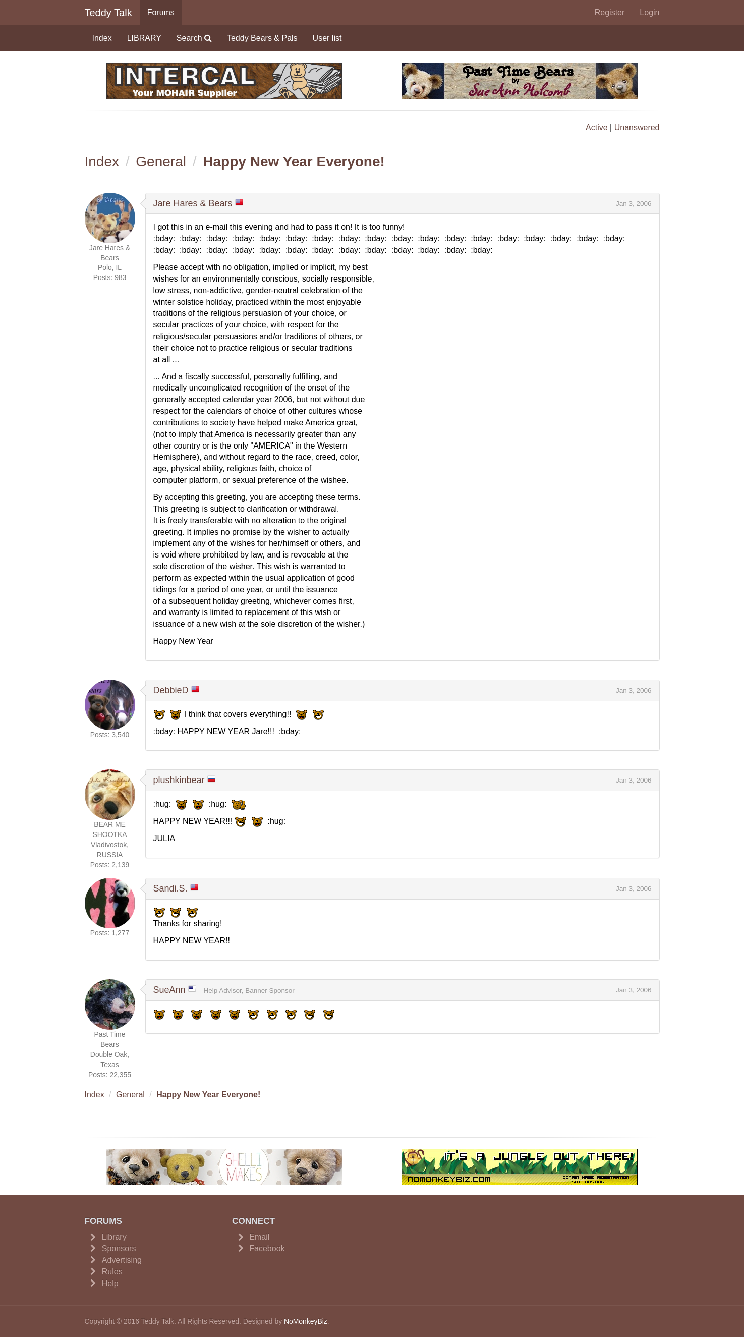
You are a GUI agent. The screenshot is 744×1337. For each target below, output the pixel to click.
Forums (161, 12)
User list (327, 38)
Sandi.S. (170, 888)
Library (114, 1237)
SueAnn (169, 990)
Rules (112, 1271)
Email (259, 1237)
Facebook (266, 1248)
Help (110, 1283)
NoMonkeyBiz (305, 1321)
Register (610, 12)
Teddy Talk (108, 12)
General (161, 162)
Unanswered (637, 127)
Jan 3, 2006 (634, 203)
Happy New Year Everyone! (294, 162)
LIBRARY (144, 38)
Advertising (122, 1260)
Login (649, 12)
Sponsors (119, 1248)
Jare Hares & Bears (193, 203)
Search (194, 38)
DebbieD (171, 690)
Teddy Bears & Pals (262, 38)
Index (102, 38)
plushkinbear (179, 780)
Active (597, 127)
